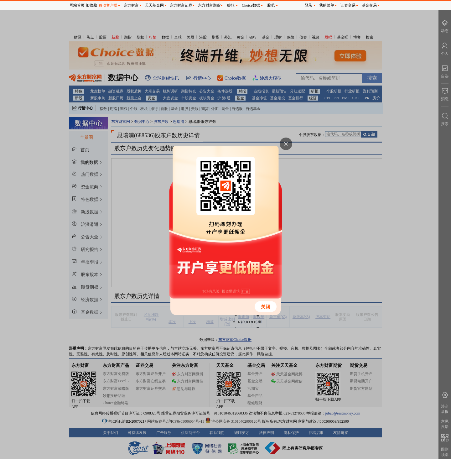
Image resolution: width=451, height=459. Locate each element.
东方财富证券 (181, 5)
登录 (308, 5)
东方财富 (131, 5)
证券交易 (347, 5)
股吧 (271, 5)
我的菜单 (326, 5)
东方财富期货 (209, 5)
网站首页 (77, 5)
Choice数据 (251, 5)
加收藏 (91, 5)
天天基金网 (154, 5)
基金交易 (369, 5)
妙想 (231, 5)
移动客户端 (108, 5)
